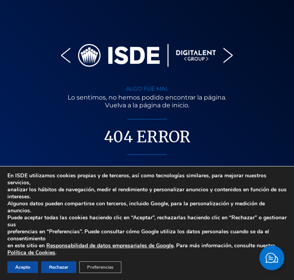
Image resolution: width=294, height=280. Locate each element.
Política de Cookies (31, 252)
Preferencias (100, 267)
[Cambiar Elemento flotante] (271, 257)
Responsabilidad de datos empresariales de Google (109, 245)
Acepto (22, 267)
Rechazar (58, 267)
